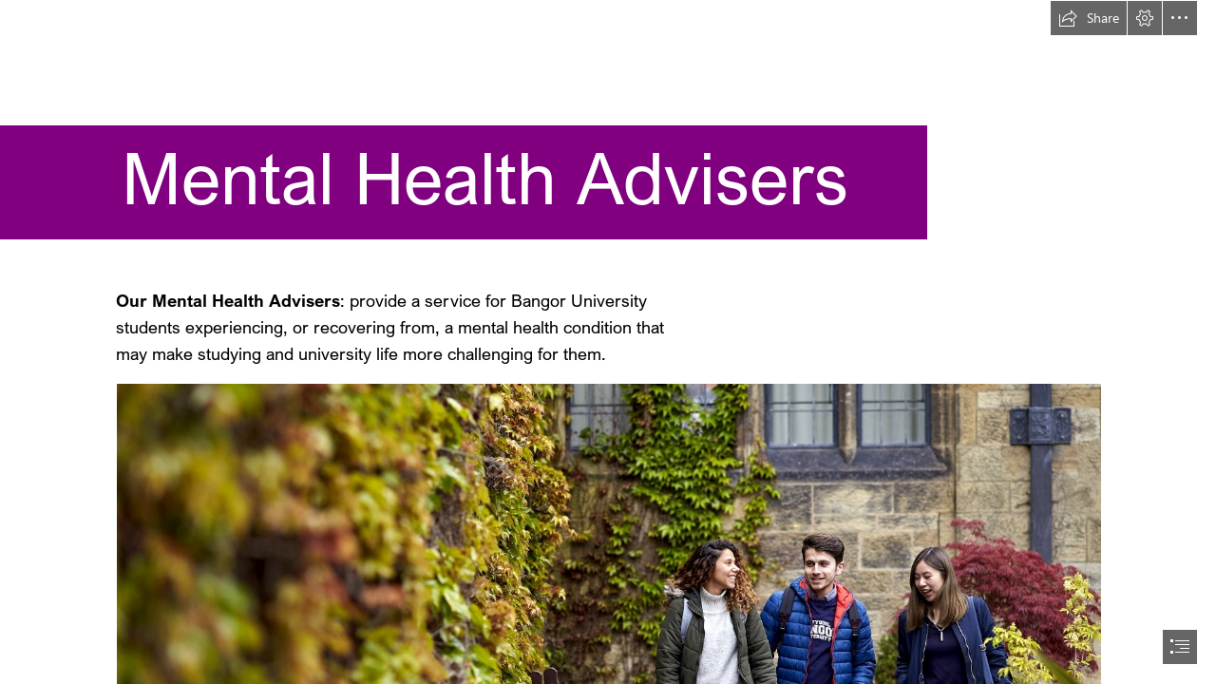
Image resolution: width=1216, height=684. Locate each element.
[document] (608, 342)
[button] (1089, 18)
